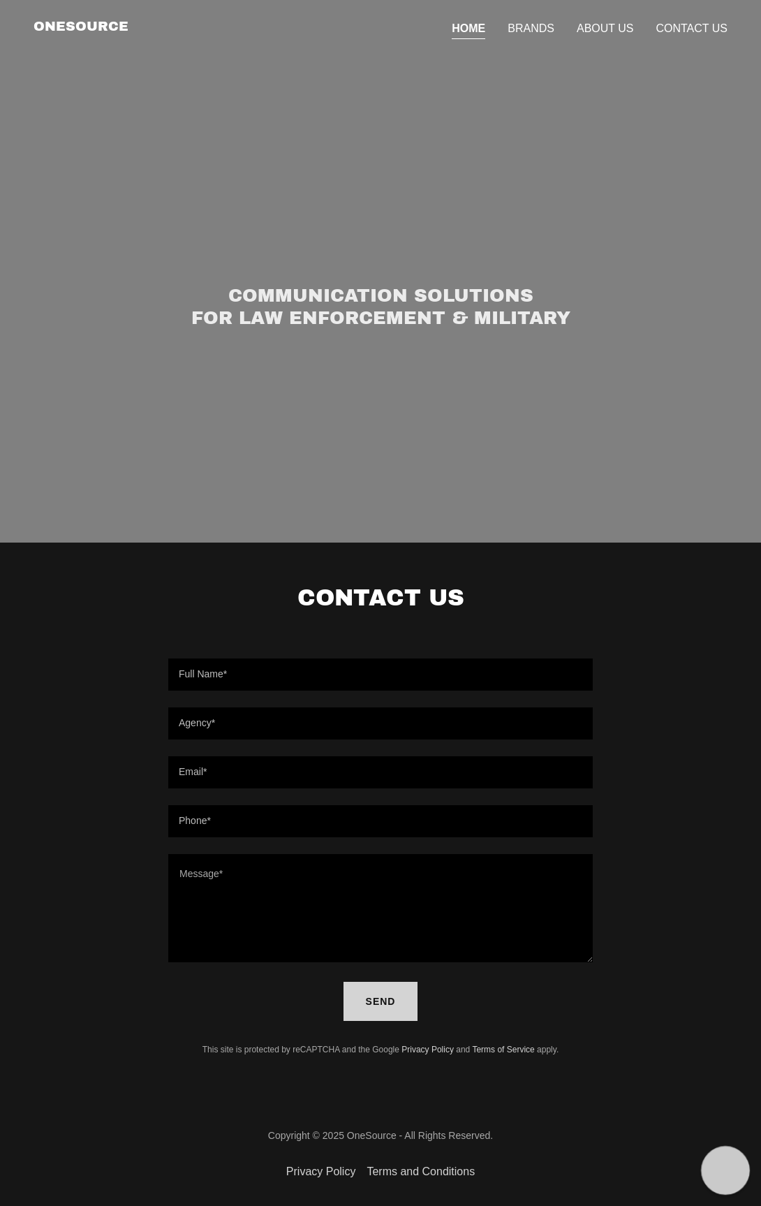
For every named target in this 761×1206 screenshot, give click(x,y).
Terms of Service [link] (503, 1049)
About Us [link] (605, 28)
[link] (81, 27)
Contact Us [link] (691, 28)
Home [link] (468, 28)
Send (381, 1001)
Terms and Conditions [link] (421, 1171)
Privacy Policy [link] (427, 1049)
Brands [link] (531, 28)
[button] (725, 1170)
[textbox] (380, 675)
